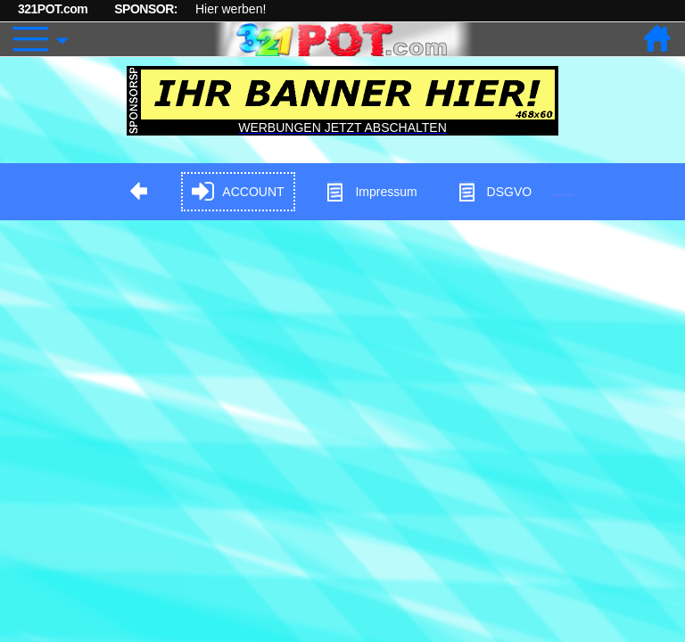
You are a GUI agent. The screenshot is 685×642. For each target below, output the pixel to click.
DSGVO (494, 192)
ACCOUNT (238, 192)
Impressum (371, 192)
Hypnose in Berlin (563, 194)
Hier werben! (230, 9)
